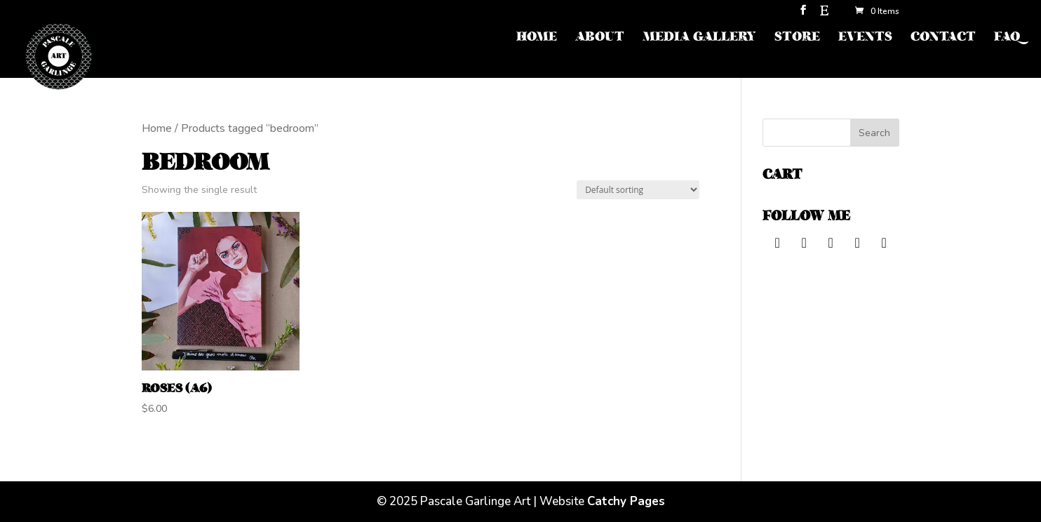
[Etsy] (824, 14)
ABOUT (599, 38)
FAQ (1007, 38)
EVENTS (865, 38)
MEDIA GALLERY (699, 38)
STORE (797, 38)
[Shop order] (638, 189)
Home (157, 128)
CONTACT (943, 38)
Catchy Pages (626, 501)
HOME (536, 38)
